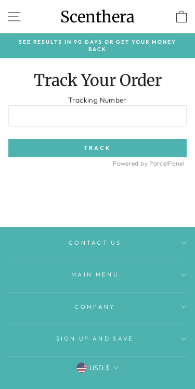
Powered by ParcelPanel (149, 163)
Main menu (128, 274)
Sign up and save (121, 338)
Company (130, 306)
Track (98, 148)
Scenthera (97, 17)
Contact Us (127, 242)
